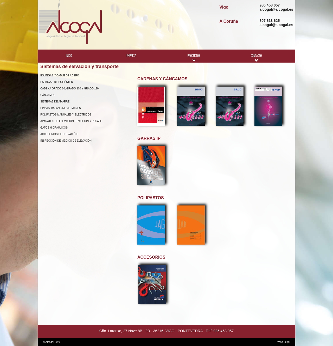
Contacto (256, 56)
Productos (194, 56)
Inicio (69, 56)
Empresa (131, 56)
